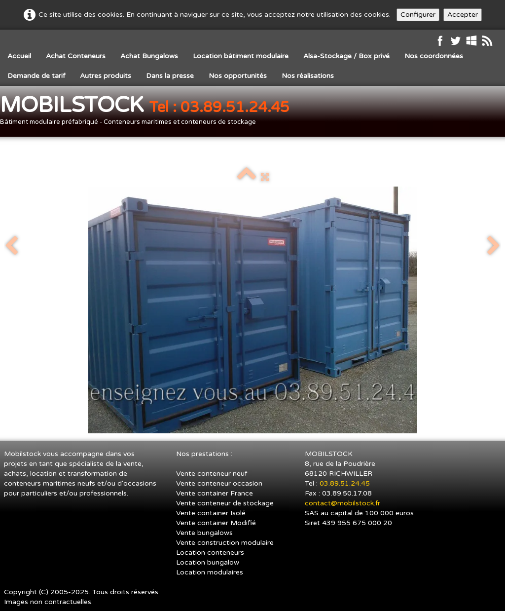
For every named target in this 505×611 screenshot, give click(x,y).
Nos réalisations (308, 76)
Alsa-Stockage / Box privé (346, 56)
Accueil (19, 56)
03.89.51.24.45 (346, 483)
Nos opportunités (238, 76)
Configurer (417, 14)
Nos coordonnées (433, 56)
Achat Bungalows (149, 56)
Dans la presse (170, 76)
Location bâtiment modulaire (241, 56)
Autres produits (105, 76)
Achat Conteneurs (76, 56)
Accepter (462, 14)
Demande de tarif (36, 76)
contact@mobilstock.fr (342, 503)
